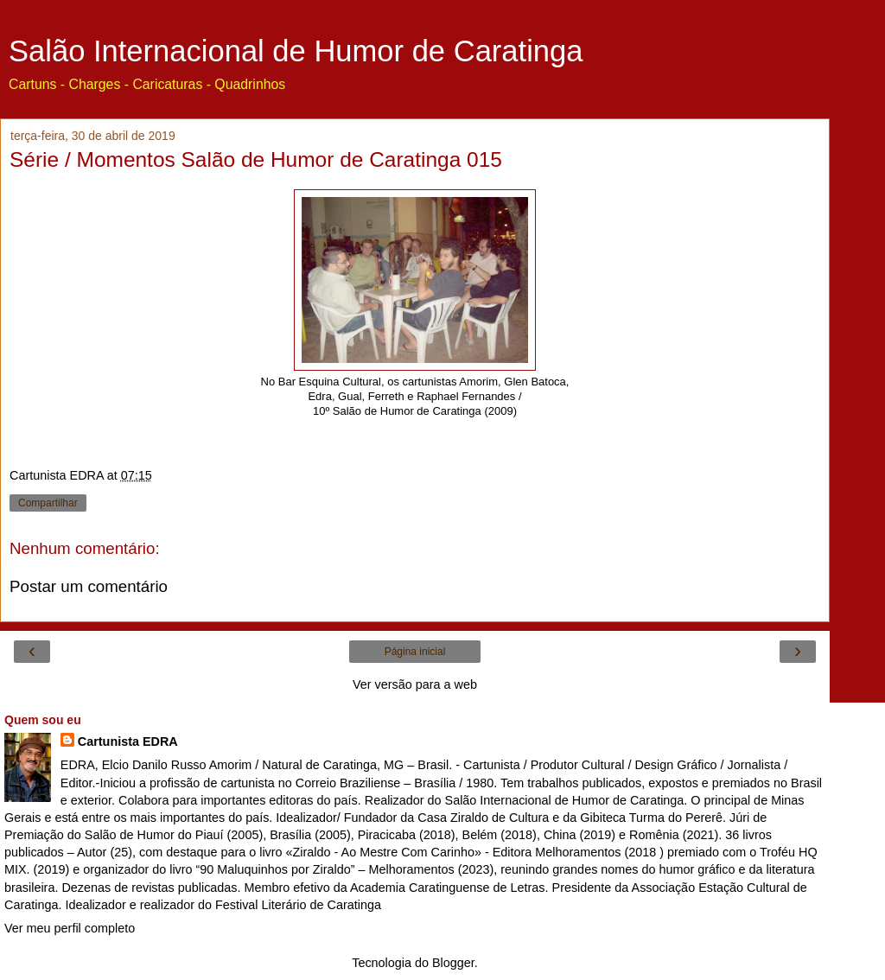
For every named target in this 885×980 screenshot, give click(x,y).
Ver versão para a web (415, 684)
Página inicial (415, 652)
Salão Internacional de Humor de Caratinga (296, 51)
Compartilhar (48, 503)
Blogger (453, 963)
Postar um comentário (89, 586)
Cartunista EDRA (128, 741)
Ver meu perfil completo (69, 928)
